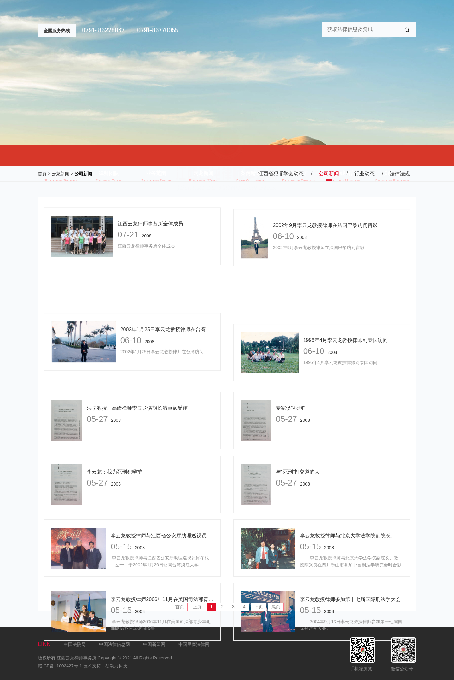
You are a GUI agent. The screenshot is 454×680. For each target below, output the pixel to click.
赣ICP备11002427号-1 (60, 665)
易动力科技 (116, 665)
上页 (197, 606)
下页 (258, 606)
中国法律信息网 (114, 644)
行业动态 (364, 173)
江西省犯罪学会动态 (281, 173)
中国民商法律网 (193, 644)
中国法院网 (75, 644)
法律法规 (400, 173)
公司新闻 (83, 173)
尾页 (275, 606)
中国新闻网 (154, 644)
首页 (42, 173)
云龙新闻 (60, 173)
